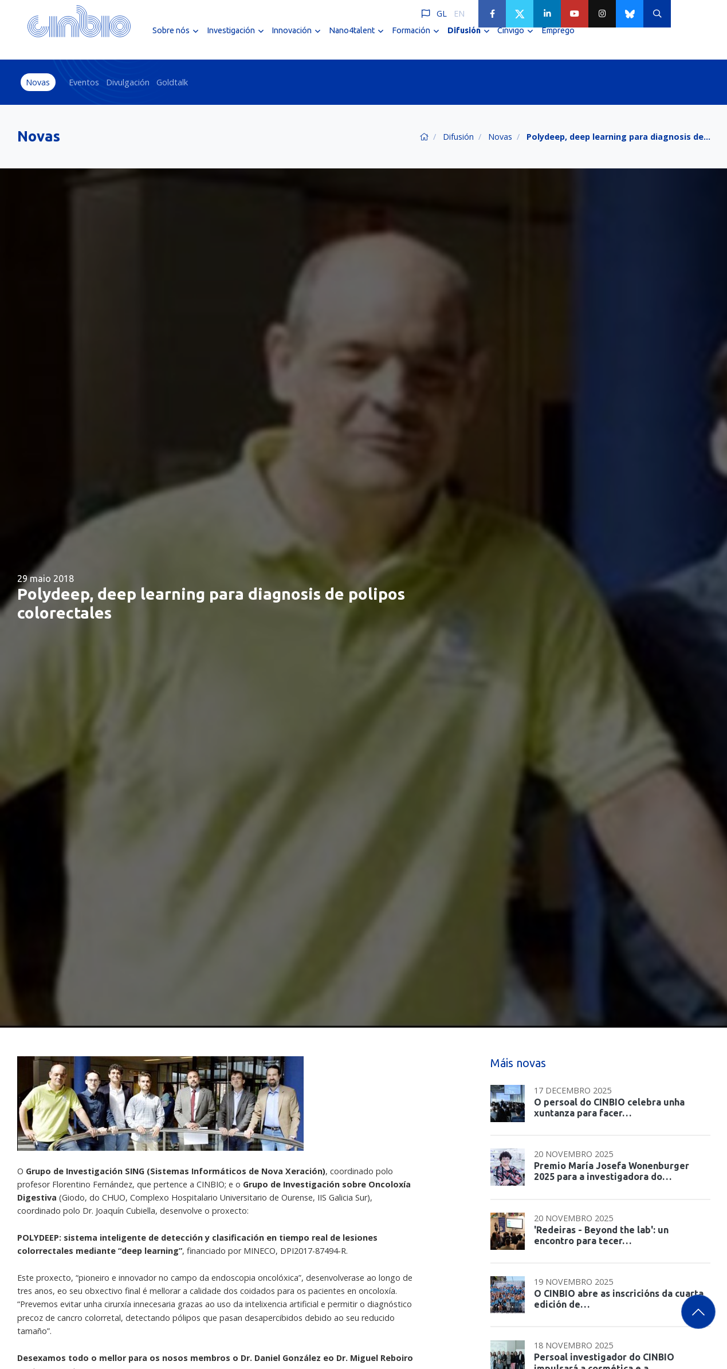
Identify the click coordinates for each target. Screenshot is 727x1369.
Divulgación (128, 82)
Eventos (84, 82)
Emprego (558, 39)
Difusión (458, 136)
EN (459, 13)
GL (442, 13)
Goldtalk (172, 82)
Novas (38, 82)
